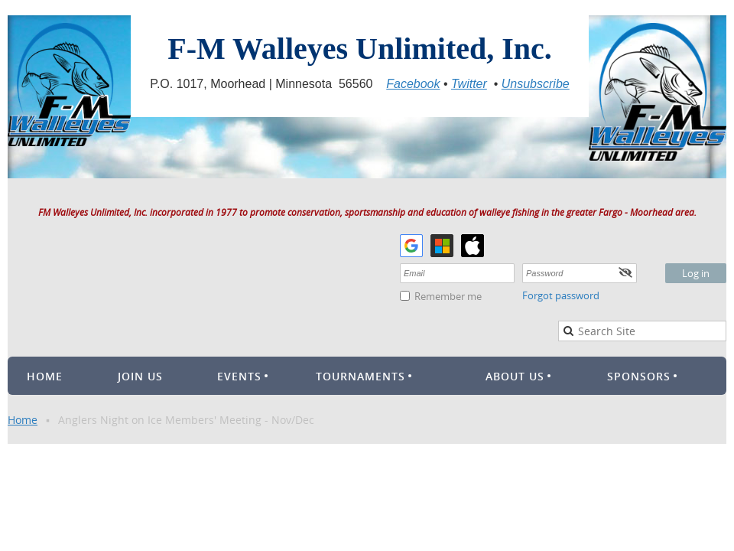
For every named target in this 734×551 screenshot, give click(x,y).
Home (22, 419)
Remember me (448, 296)
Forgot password (560, 295)
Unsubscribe (536, 83)
